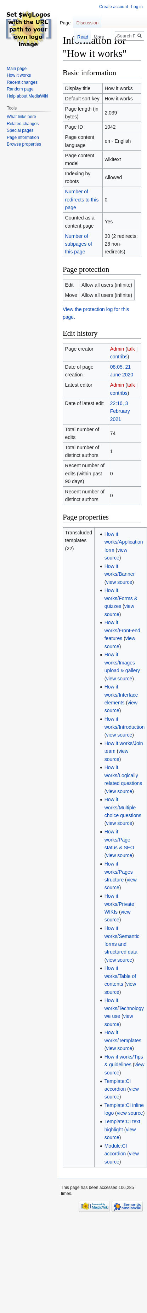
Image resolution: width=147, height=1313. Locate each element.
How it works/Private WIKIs (119, 904)
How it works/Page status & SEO (119, 839)
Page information (23, 137)
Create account (113, 6)
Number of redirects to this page (82, 199)
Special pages (20, 130)
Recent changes (22, 82)
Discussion (87, 22)
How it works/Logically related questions (123, 775)
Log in (137, 6)
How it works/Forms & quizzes (120, 598)
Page (65, 22)
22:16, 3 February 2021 (120, 411)
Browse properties (24, 144)
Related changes (23, 123)
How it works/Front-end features (122, 630)
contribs (119, 356)
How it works (19, 75)
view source (119, 582)
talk (131, 349)
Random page (20, 89)
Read (77, 37)
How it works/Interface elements (121, 694)
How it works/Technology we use (124, 1008)
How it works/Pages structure (118, 872)
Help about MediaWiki (27, 96)
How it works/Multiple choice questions (122, 807)
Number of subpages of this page (78, 244)
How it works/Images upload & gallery (122, 662)
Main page (17, 68)
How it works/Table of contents (120, 976)
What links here (21, 116)
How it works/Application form (123, 542)
